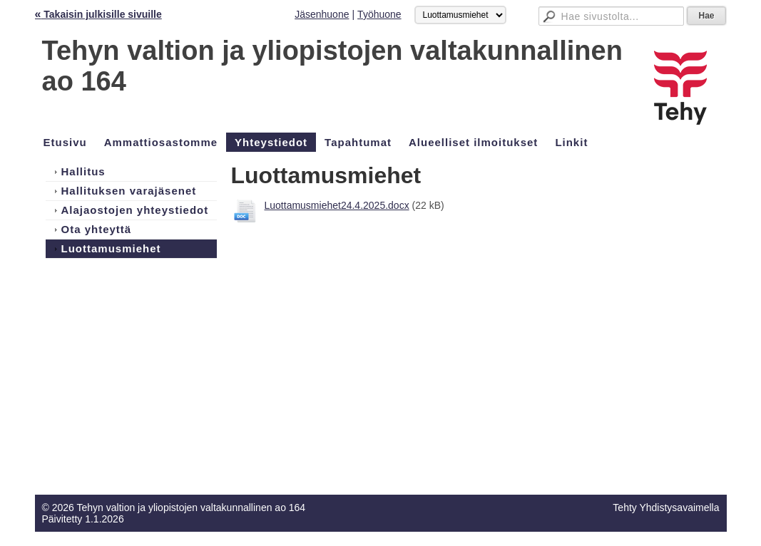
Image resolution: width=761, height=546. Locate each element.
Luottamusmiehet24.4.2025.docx (337, 205)
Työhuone (379, 14)
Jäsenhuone (322, 14)
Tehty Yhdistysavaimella (666, 507)
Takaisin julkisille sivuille (98, 14)
